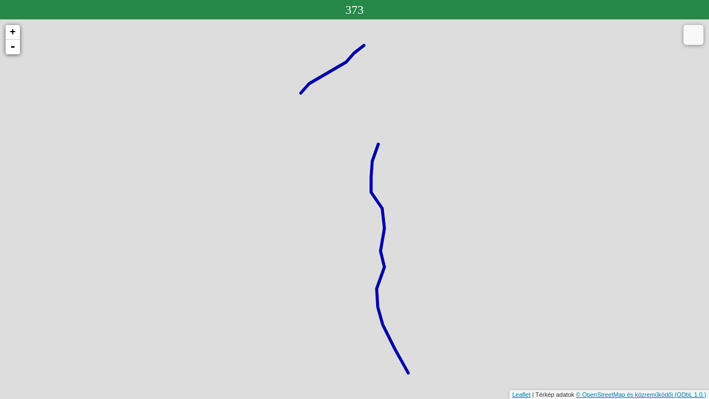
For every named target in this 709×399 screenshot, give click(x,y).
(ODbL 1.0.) (690, 394)
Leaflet (521, 394)
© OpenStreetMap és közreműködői (625, 394)
